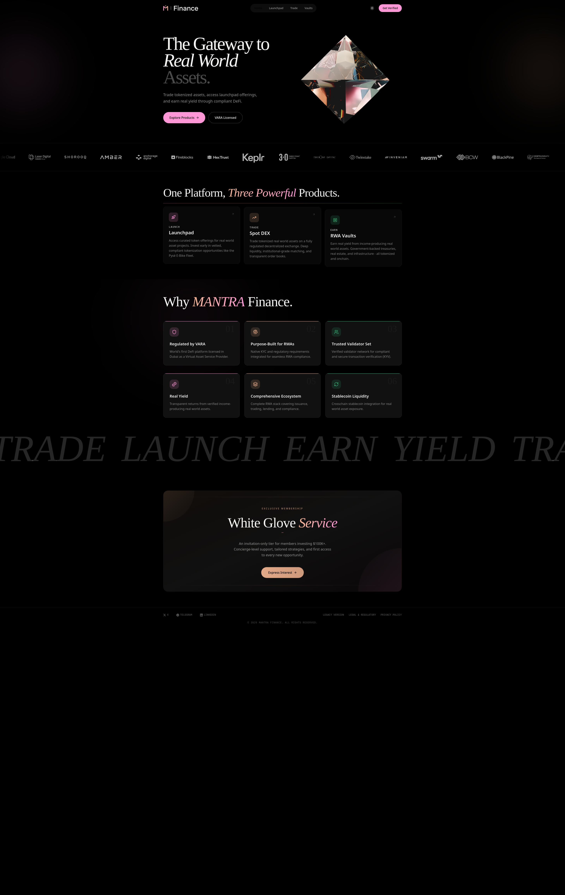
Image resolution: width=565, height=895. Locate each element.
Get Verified (390, 8)
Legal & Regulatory (362, 615)
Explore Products (184, 118)
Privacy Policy (391, 615)
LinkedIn (208, 615)
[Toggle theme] (372, 8)
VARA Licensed (225, 118)
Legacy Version (333, 615)
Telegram (184, 615)
